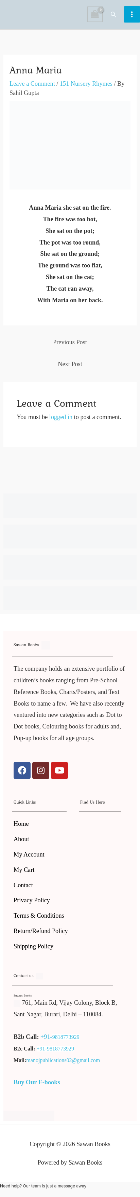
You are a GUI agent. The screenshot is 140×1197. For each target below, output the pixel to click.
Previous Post (70, 342)
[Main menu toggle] (132, 14)
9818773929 (66, 1037)
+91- (46, 1036)
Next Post (70, 364)
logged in (60, 417)
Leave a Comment (32, 83)
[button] (113, 14)
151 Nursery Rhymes (86, 83)
